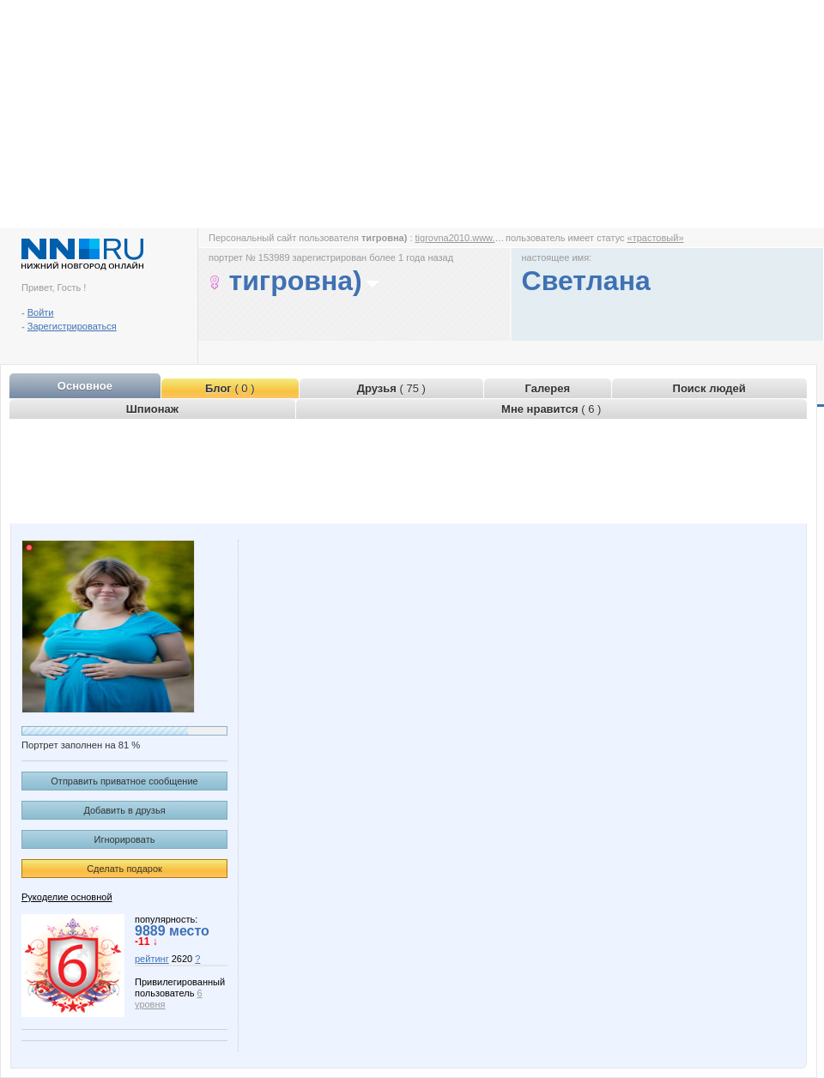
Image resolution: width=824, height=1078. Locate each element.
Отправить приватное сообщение (124, 781)
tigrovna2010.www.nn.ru (466, 238)
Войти (40, 312)
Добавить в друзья (124, 810)
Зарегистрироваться (72, 326)
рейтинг (152, 959)
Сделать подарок (124, 868)
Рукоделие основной (66, 897)
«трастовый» (655, 238)
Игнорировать (124, 839)
